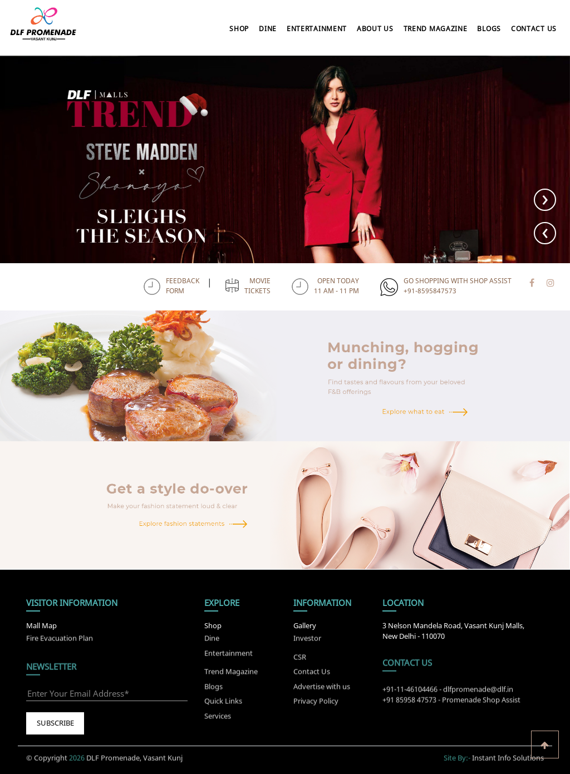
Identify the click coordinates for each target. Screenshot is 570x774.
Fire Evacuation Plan (59, 634)
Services (217, 720)
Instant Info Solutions (508, 753)
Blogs (489, 28)
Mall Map (41, 625)
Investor (307, 634)
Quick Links (223, 706)
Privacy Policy (315, 706)
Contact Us (534, 28)
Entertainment (317, 28)
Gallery (304, 625)
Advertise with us (321, 691)
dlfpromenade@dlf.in (478, 693)
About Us (375, 28)
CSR (299, 661)
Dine (268, 28)
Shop (239, 28)
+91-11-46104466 (410, 693)
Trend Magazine (436, 28)
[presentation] (545, 233)
